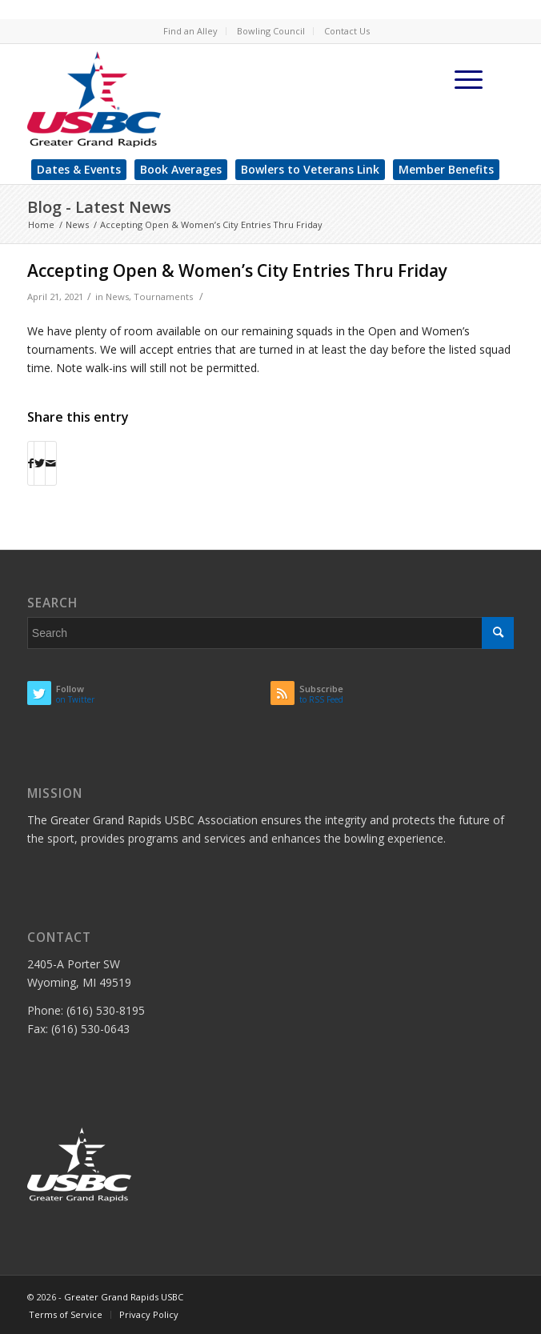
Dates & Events (79, 169)
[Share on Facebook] (31, 463)
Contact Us (347, 31)
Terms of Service (65, 1314)
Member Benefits (446, 169)
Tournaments (163, 296)
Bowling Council (271, 31)
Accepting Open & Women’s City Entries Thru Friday (237, 270)
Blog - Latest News (99, 207)
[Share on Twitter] (39, 463)
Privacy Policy (148, 1314)
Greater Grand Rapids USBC (123, 1297)
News (117, 296)
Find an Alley (190, 31)
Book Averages (181, 169)
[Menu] (469, 79)
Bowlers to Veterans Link (310, 169)
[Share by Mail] (51, 463)
